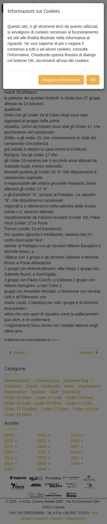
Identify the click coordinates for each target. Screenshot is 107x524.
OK (93, 80)
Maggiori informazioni (61, 80)
